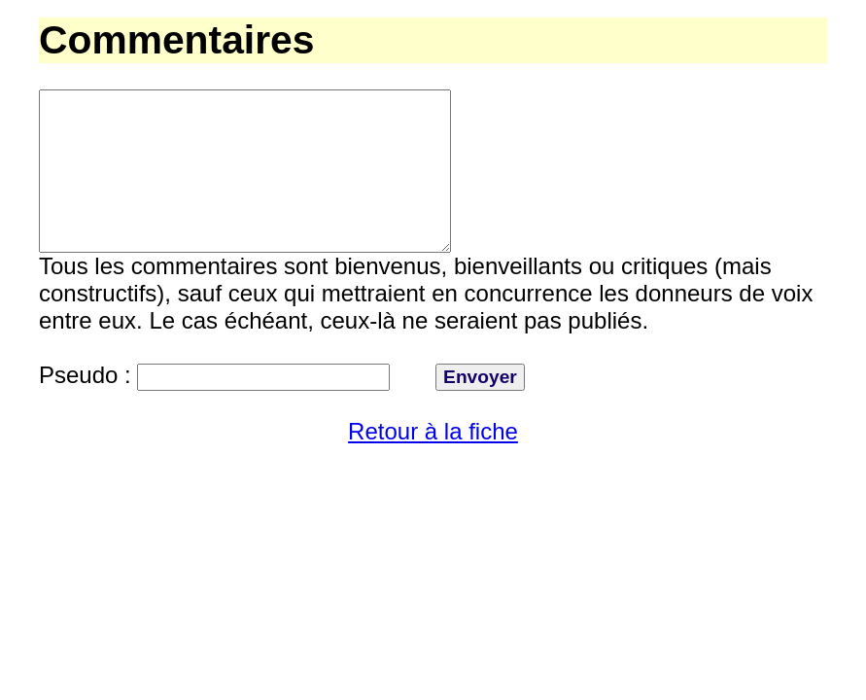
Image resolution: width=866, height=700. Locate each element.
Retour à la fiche (433, 466)
